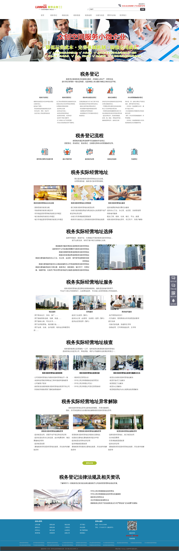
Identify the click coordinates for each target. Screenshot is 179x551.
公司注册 (37, 524)
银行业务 (52, 530)
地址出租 (67, 524)
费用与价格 (112, 15)
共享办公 (37, 530)
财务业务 (52, 524)
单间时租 (37, 533)
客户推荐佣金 (84, 530)
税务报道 (77, 15)
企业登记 (67, 530)
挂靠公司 (67, 533)
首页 (42, 15)
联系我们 (124, 15)
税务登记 (54, 15)
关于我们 (82, 524)
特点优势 (82, 527)
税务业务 (52, 527)
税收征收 (66, 15)
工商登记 (67, 527)
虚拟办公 (37, 527)
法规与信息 (100, 15)
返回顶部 (173, 304)
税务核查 (89, 15)
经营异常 (52, 533)
